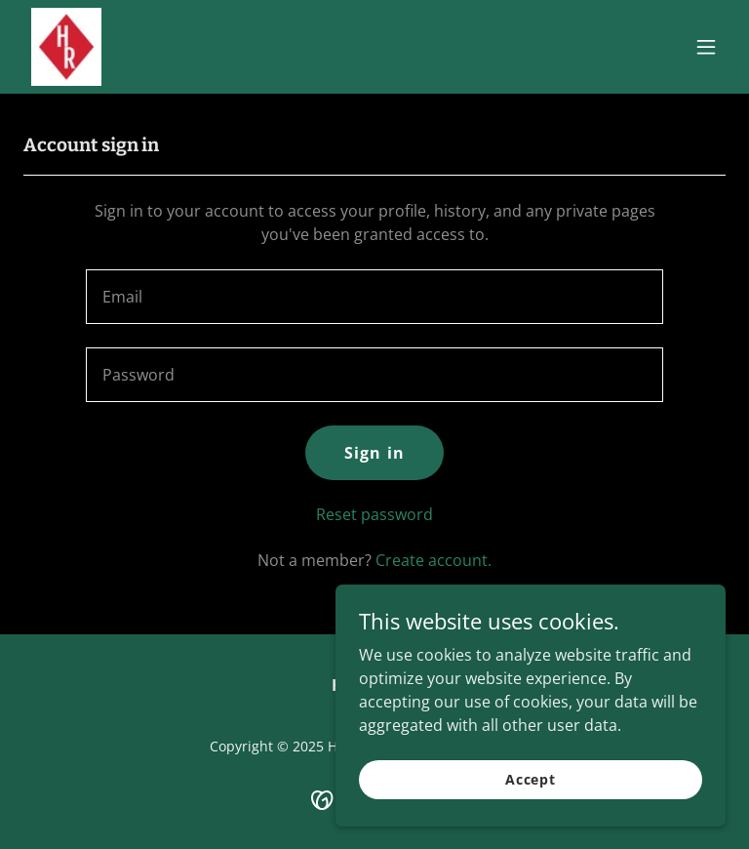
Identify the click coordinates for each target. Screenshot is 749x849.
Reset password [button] (374, 514)
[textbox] (374, 296)
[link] (66, 47)
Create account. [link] (433, 560)
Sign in (374, 453)
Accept (530, 779)
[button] (706, 46)
